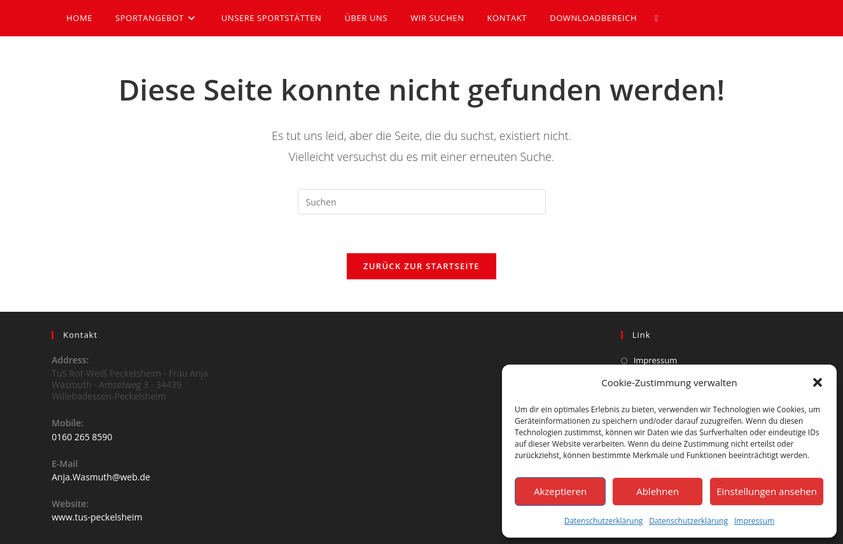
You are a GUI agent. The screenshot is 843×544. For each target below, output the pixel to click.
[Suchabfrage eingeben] (422, 201)
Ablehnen (657, 491)
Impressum (754, 520)
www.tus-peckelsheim (97, 517)
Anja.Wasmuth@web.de (101, 477)
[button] (817, 382)
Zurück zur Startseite (421, 266)
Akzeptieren (560, 491)
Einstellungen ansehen (766, 491)
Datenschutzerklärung (603, 520)
